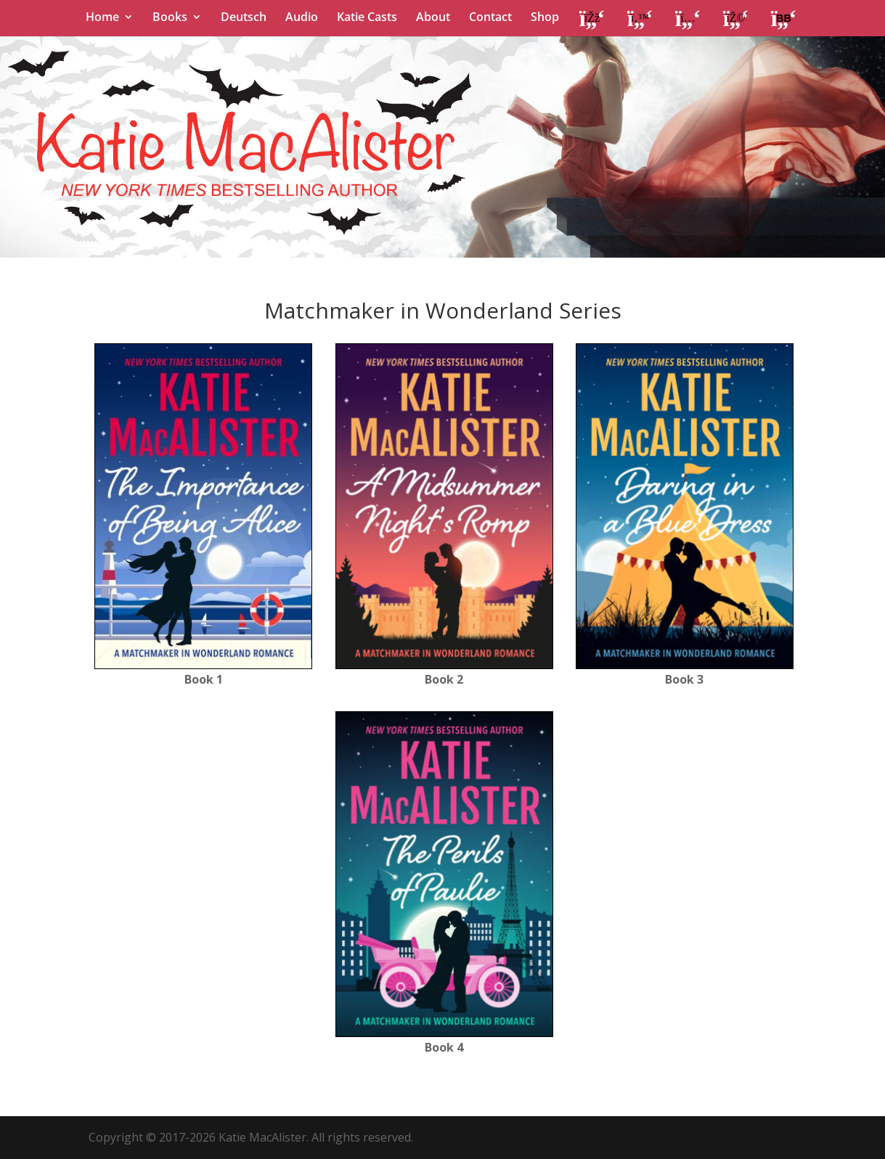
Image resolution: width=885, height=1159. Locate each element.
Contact (490, 18)
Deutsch (243, 18)
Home (102, 18)
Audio (301, 18)
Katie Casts (367, 18)
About (433, 18)
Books (169, 18)
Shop (545, 18)
